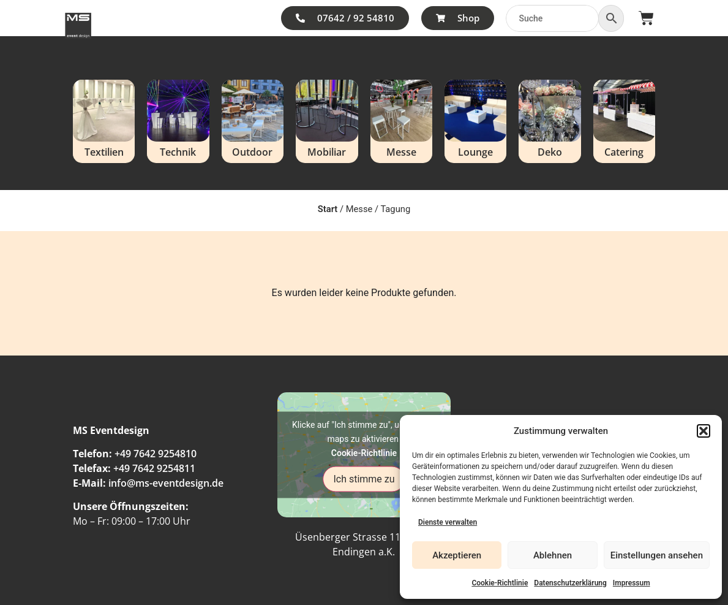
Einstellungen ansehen (656, 555)
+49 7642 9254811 (154, 468)
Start (327, 209)
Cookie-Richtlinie (499, 583)
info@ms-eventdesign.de (165, 483)
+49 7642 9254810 (155, 453)
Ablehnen (552, 555)
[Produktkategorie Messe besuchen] (401, 122)
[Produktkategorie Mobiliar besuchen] (327, 122)
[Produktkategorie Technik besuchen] (178, 122)
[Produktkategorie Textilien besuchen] (104, 122)
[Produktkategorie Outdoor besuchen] (252, 122)
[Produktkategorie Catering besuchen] (624, 122)
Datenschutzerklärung (570, 583)
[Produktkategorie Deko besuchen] (549, 122)
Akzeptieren (456, 555)
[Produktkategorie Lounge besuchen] (475, 122)
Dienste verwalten (447, 522)
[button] (703, 431)
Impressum (631, 583)
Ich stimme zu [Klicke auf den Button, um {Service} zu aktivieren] (363, 478)
